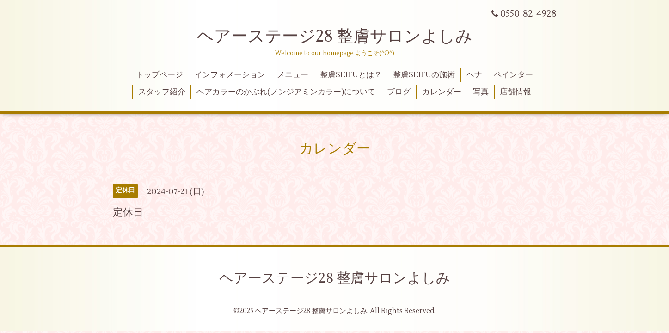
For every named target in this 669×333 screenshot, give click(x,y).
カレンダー (441, 92)
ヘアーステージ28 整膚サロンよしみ (335, 36)
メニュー (292, 75)
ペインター (513, 75)
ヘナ (474, 75)
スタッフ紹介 (161, 92)
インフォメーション (230, 75)
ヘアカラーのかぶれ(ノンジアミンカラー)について (285, 92)
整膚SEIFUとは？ (351, 75)
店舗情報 (515, 92)
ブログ (399, 92)
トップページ (159, 75)
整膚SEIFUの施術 (424, 75)
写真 (481, 92)
